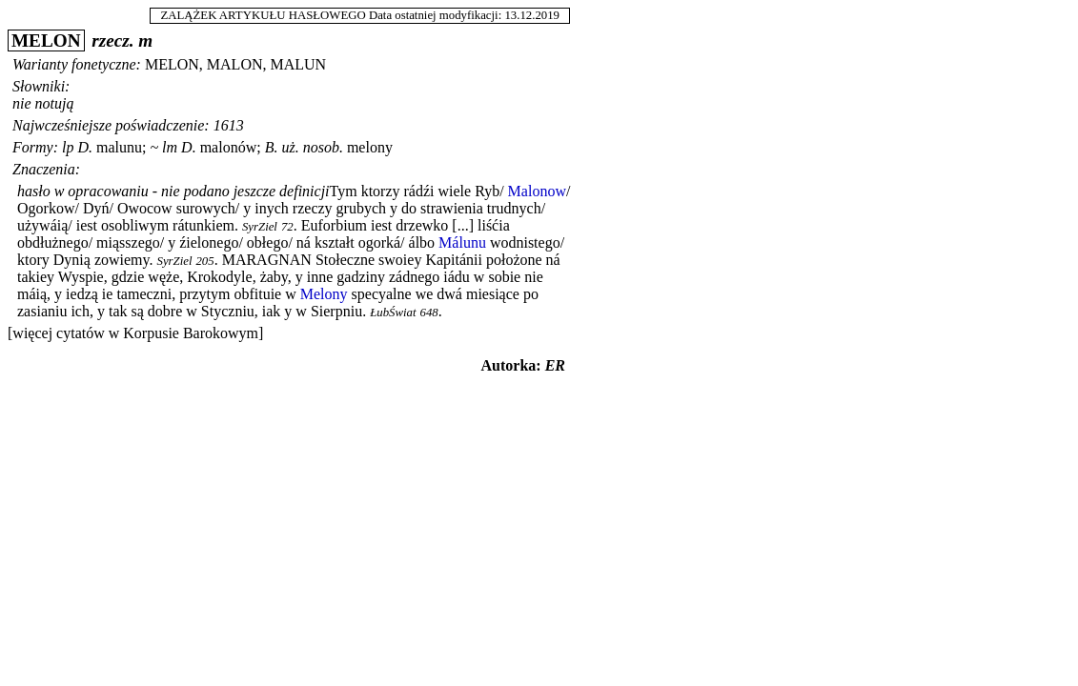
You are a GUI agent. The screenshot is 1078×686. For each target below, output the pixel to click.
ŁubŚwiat (393, 312)
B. (271, 147)
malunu (119, 147)
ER (555, 365)
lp (67, 147)
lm (169, 147)
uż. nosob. (311, 147)
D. (84, 147)
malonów (228, 147)
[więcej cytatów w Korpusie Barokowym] (135, 333)
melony (370, 147)
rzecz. (112, 40)
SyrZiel (259, 226)
